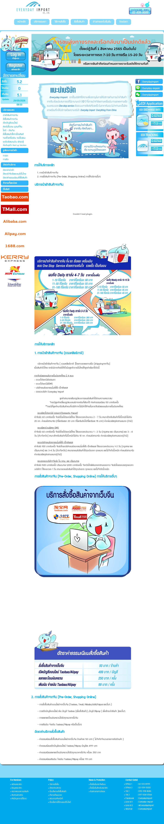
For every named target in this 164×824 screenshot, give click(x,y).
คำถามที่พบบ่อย (10, 183)
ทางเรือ (5, 159)
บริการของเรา (40, 22)
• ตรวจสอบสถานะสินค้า (19, 791)
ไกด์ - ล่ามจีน (9, 130)
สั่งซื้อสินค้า (79, 22)
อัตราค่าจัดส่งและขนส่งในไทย (14, 174)
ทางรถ (5, 156)
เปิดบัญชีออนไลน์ (10, 123)
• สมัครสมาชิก (16, 784)
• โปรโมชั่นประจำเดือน (97, 784)
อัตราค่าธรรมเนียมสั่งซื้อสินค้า (15, 178)
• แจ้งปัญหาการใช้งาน (18, 798)
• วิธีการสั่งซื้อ (53, 784)
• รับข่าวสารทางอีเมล (97, 791)
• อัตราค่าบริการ (54, 788)
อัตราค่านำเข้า (8, 170)
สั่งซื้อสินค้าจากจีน (10, 119)
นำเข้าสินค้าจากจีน (10, 115)
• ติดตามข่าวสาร (16, 795)
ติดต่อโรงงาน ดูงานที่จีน (12, 127)
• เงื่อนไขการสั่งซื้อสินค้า (57, 791)
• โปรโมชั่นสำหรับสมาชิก (98, 788)
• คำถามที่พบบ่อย (55, 795)
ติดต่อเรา (124, 22)
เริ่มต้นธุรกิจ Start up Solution (14, 145)
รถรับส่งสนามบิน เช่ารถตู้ (13, 142)
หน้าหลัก (21, 22)
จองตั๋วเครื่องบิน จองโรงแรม (14, 138)
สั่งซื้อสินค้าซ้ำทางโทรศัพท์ (13, 134)
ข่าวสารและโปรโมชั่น (102, 22)
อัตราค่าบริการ (9, 165)
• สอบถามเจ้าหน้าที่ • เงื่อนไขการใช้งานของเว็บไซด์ (59, 800)
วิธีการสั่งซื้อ (60, 22)
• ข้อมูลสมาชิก (16, 788)
